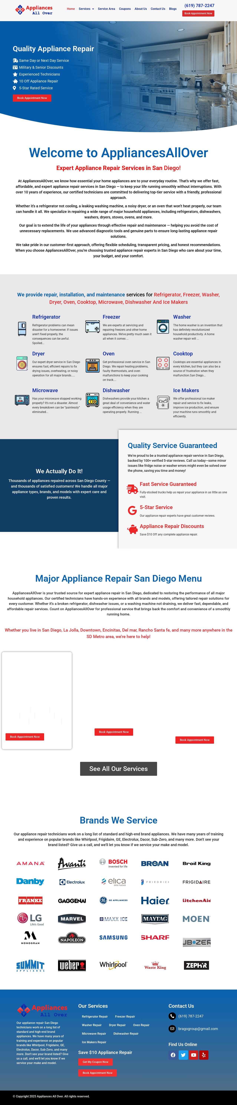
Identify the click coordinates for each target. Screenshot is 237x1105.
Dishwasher (116, 390)
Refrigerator (46, 317)
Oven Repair (141, 1025)
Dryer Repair (117, 1025)
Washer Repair (92, 1025)
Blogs (173, 9)
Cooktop (183, 354)
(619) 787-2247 (190, 1016)
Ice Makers (186, 390)
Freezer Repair (125, 1016)
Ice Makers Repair (94, 1042)
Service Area (106, 9)
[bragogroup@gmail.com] (172, 1028)
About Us (141, 9)
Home (71, 9)
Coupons (125, 9)
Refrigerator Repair (95, 1016)
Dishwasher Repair (126, 1033)
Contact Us (158, 9)
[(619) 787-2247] (172, 1016)
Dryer (38, 354)
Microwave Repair (94, 1033)
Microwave (45, 390)
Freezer (111, 317)
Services (86, 9)
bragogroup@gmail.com (198, 1028)
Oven (109, 354)
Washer (182, 317)
